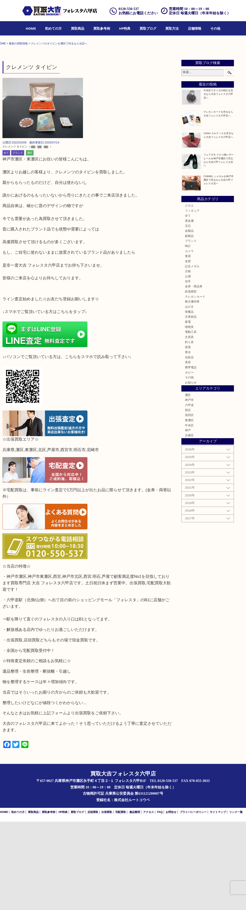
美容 (188, 450)
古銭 (188, 359)
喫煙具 (189, 415)
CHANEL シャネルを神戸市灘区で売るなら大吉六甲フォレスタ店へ (218, 268)
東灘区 (189, 508)
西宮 (188, 498)
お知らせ (191, 471)
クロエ (189, 294)
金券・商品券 (193, 374)
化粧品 (189, 445)
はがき (189, 395)
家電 (188, 410)
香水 (188, 440)
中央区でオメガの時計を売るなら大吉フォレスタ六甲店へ (218, 182)
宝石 (188, 314)
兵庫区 (189, 523)
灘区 (29, 241)
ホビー (189, 460)
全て (6, 241)
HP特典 (125, 28)
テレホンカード (195, 385)
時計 (188, 334)
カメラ (189, 339)
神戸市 (189, 488)
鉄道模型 (191, 379)
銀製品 (189, 324)
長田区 (189, 503)
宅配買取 (120, 900)
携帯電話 (191, 455)
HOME (31, 28)
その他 (215, 28)
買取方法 (172, 28)
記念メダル (192, 354)
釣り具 (189, 430)
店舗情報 (194, 28)
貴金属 (189, 309)
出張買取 (106, 900)
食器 (188, 344)
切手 (188, 369)
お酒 (188, 364)
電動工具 (191, 420)
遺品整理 (134, 900)
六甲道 (189, 493)
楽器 (188, 435)
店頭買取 (92, 900)
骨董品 (189, 400)
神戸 (188, 518)
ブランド (17, 241)
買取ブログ (148, 28)
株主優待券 (192, 390)
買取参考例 (101, 28)
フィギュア (192, 299)
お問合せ (171, 900)
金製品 (189, 319)
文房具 (189, 425)
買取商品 (77, 28)
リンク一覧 (236, 900)
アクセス (148, 900)
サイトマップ (218, 900)
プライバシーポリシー (193, 900)
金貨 (188, 349)
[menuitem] (30, 28)
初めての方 (53, 28)
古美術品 (191, 405)
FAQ (160, 900)
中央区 (189, 513)
